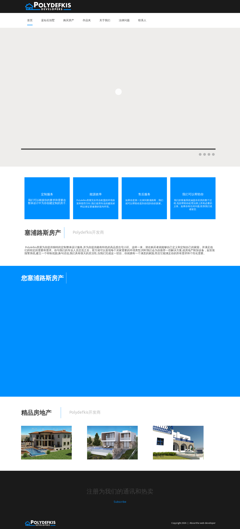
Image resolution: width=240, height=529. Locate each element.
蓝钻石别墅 (48, 20)
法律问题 (124, 20)
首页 (30, 20)
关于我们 (104, 20)
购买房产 (68, 20)
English (188, 6)
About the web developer (203, 522)
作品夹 (87, 20)
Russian (200, 6)
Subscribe (120, 501)
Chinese (212, 6)
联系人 (142, 20)
